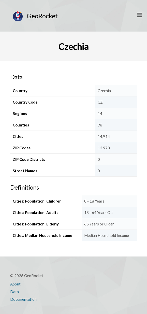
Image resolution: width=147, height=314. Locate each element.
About (15, 284)
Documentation (23, 299)
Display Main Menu (139, 15)
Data (14, 291)
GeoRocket (42, 16)
